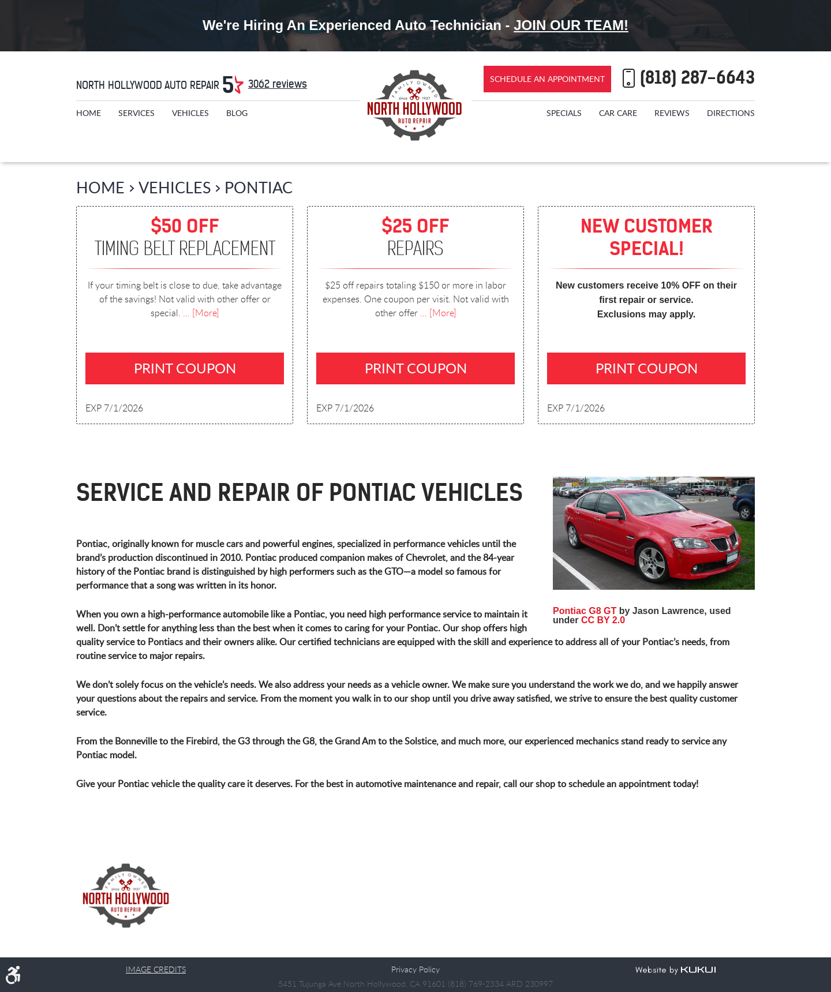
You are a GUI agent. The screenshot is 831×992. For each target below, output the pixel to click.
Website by (675, 970)
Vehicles (190, 112)
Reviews (672, 112)
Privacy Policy (415, 969)
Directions (731, 112)
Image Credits (156, 969)
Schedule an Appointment (547, 78)
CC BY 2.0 (603, 621)
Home (88, 112)
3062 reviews (277, 84)
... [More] (200, 312)
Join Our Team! (571, 25)
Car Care (618, 112)
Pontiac (258, 187)
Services (136, 112)
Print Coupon (185, 368)
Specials (564, 112)
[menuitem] (88, 113)
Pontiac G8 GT (584, 611)
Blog (237, 112)
